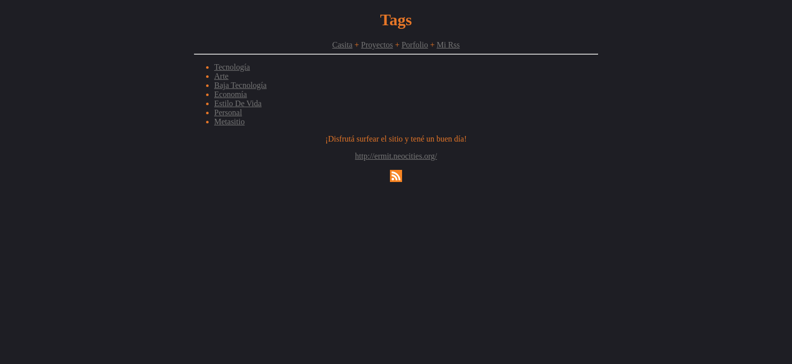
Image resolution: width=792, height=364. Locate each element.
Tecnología (232, 67)
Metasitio (229, 121)
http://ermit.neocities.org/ (396, 156)
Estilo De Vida (238, 103)
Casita (342, 44)
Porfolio (415, 44)
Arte (221, 76)
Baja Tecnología (240, 85)
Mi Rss (448, 44)
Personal (228, 112)
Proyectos (377, 44)
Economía (230, 94)
